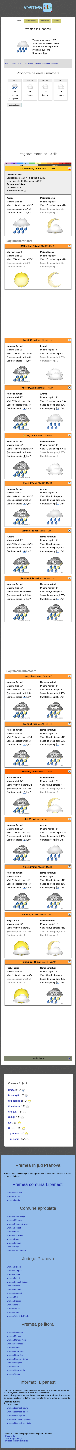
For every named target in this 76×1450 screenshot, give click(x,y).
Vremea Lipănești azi (16, 1415)
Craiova (12, 1111)
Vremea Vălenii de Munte (18, 1316)
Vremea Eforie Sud (15, 1355)
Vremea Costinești (15, 1344)
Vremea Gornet (13, 1239)
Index (19, 21)
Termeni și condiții (13, 1438)
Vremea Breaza (13, 1286)
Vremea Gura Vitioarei (16, 1250)
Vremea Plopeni (14, 1301)
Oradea (12, 1128)
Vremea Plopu (13, 1247)
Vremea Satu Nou (14, 1192)
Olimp (25, 1359)
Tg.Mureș (13, 1133)
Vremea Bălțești (14, 1243)
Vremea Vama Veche (16, 1370)
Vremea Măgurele (15, 1220)
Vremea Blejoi (13, 1231)
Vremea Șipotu (13, 1196)
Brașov (12, 1089)
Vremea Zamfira (14, 1200)
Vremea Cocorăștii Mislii (17, 1224)
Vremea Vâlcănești (15, 1235)
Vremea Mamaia (14, 1336)
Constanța (14, 1106)
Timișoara (13, 1139)
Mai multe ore (14, 105)
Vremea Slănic (13, 1308)
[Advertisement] (38, 128)
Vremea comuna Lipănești (38, 1184)
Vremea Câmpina (14, 1270)
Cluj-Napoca (15, 1100)
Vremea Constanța (15, 1332)
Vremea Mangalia (14, 1362)
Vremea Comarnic (15, 1293)
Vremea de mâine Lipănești (19, 1419)
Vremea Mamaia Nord (16, 1340)
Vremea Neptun (14, 1359)
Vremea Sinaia (13, 1305)
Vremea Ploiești (14, 1267)
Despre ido (10, 1436)
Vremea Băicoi (13, 1278)
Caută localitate (31, 21)
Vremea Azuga (13, 1274)
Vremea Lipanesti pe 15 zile (19, 1423)
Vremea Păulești (14, 1228)
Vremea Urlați (13, 1312)
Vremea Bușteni (14, 1289)
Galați (11, 1117)
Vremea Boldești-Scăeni (17, 1282)
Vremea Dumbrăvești (16, 1216)
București (13, 1095)
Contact (56, 21)
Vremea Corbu (13, 1347)
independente (64, 1398)
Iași (10, 1122)
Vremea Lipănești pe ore (17, 1412)
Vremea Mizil (12, 1297)
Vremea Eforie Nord (15, 1351)
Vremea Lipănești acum (17, 1408)
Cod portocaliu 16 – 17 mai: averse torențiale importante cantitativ (31, 63)
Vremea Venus (13, 1374)
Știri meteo (45, 21)
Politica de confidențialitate (17, 1441)
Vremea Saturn (13, 1366)
